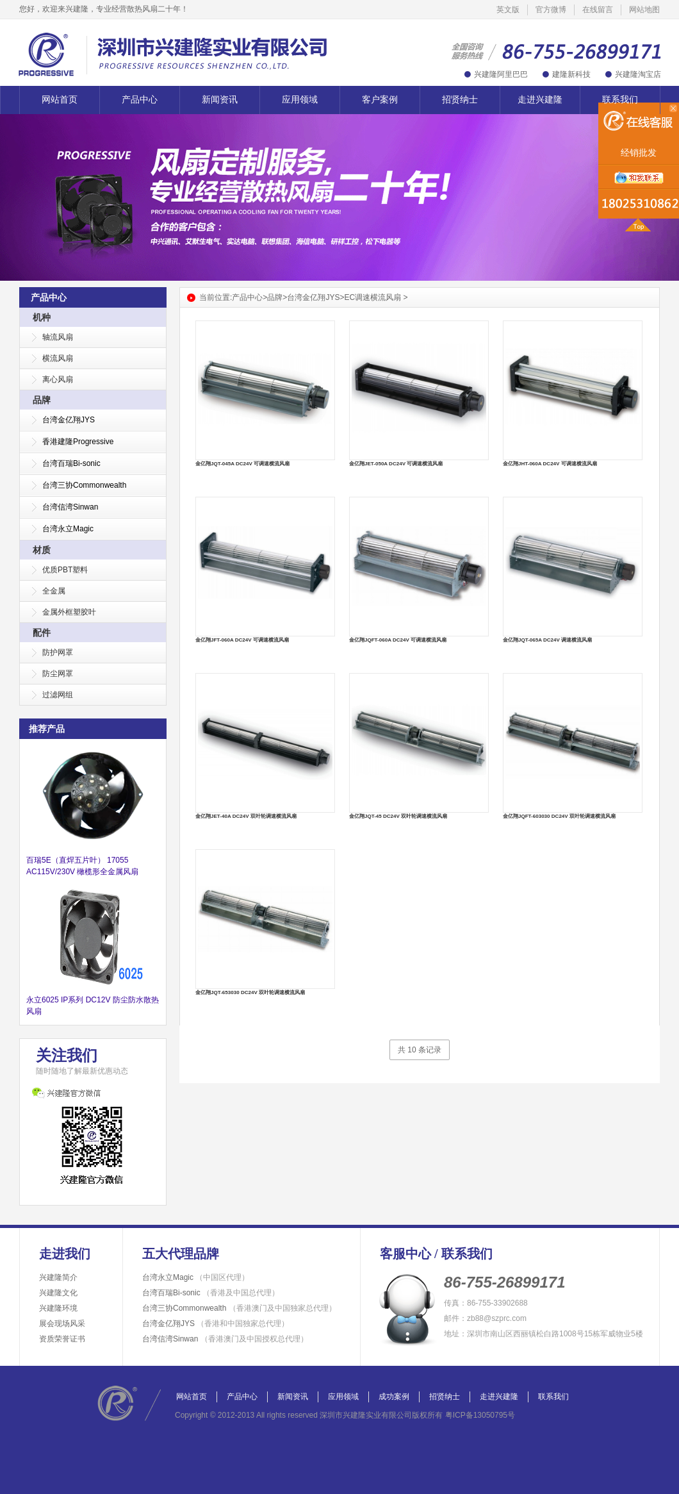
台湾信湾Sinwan (225, 1338)
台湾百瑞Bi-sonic (210, 1292)
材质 (42, 550)
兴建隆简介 (58, 1277)
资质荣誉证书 (62, 1338)
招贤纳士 (460, 99)
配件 (42, 632)
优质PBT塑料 (65, 569)
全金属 (53, 590)
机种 (42, 317)
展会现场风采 (62, 1323)
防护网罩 (57, 652)
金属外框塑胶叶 (69, 612)
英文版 (507, 9)
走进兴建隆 (540, 99)
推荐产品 (47, 729)
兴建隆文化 (58, 1292)
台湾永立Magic (195, 1277)
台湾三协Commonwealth (239, 1308)
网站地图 (644, 9)
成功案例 (394, 1396)
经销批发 (639, 153)
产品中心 (140, 99)
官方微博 (551, 9)
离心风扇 (57, 379)
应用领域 (300, 99)
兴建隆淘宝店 (638, 74)
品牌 (42, 400)
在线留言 (597, 9)
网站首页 (60, 99)
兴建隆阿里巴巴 (501, 74)
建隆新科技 (571, 74)
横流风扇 (57, 358)
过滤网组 (57, 694)
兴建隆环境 (58, 1308)
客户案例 (380, 99)
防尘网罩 (57, 673)
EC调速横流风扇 (372, 297)
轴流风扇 (57, 337)
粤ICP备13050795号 (480, 1415)
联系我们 (620, 99)
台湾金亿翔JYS (313, 297)
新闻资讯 (220, 99)
